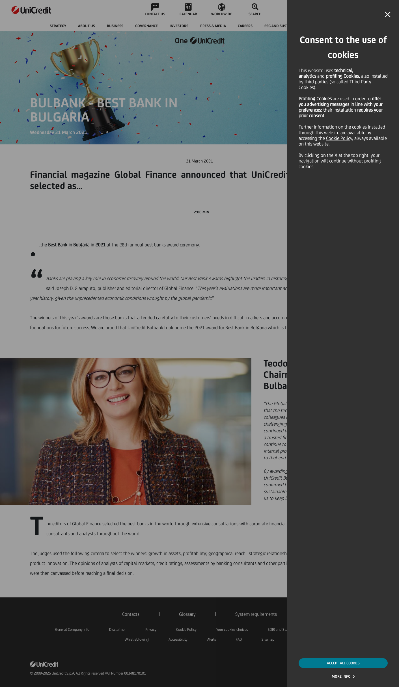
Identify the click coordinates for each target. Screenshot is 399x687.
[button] (387, 14)
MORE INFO (341, 676)
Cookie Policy (339, 138)
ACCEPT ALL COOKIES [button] (343, 663)
